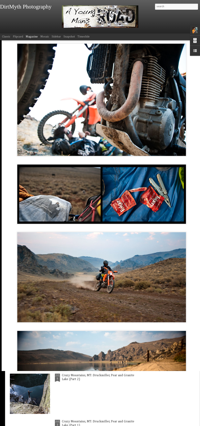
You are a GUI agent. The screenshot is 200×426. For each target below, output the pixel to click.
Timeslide (83, 36)
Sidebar (56, 36)
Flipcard (18, 36)
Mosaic (44, 36)
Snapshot (69, 36)
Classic (6, 36)
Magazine (32, 36)
